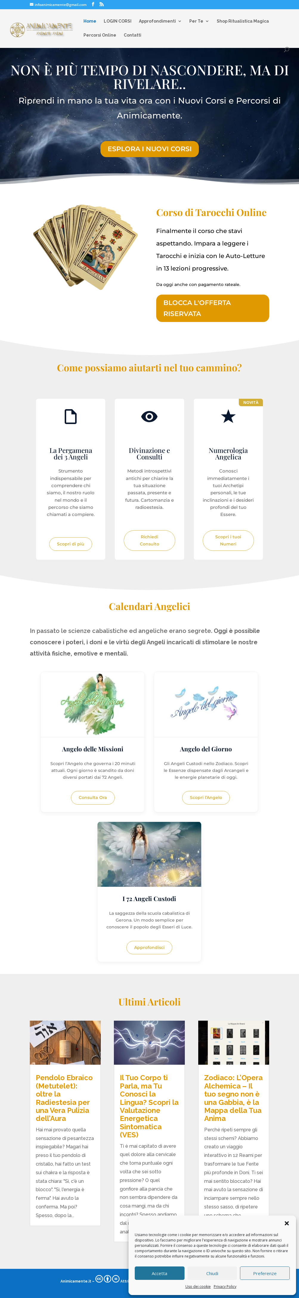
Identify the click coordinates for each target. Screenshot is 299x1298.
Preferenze (265, 1273)
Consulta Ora (93, 797)
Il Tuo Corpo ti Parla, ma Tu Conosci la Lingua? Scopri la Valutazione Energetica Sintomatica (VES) (149, 1106)
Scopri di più (70, 544)
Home (89, 21)
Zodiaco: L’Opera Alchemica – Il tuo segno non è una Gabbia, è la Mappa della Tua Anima (233, 1098)
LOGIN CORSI (117, 21)
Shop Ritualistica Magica (243, 21)
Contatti (132, 35)
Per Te (196, 21)
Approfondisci (149, 947)
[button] (287, 1223)
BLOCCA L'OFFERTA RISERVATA (197, 308)
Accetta (159, 1273)
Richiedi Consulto (149, 540)
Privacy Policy (225, 1286)
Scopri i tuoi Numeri (228, 540)
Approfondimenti (157, 21)
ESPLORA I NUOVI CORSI (150, 149)
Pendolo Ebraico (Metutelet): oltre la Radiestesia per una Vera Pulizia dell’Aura (64, 1098)
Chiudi (212, 1273)
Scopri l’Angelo (206, 797)
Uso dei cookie (198, 1286)
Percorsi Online (99, 35)
